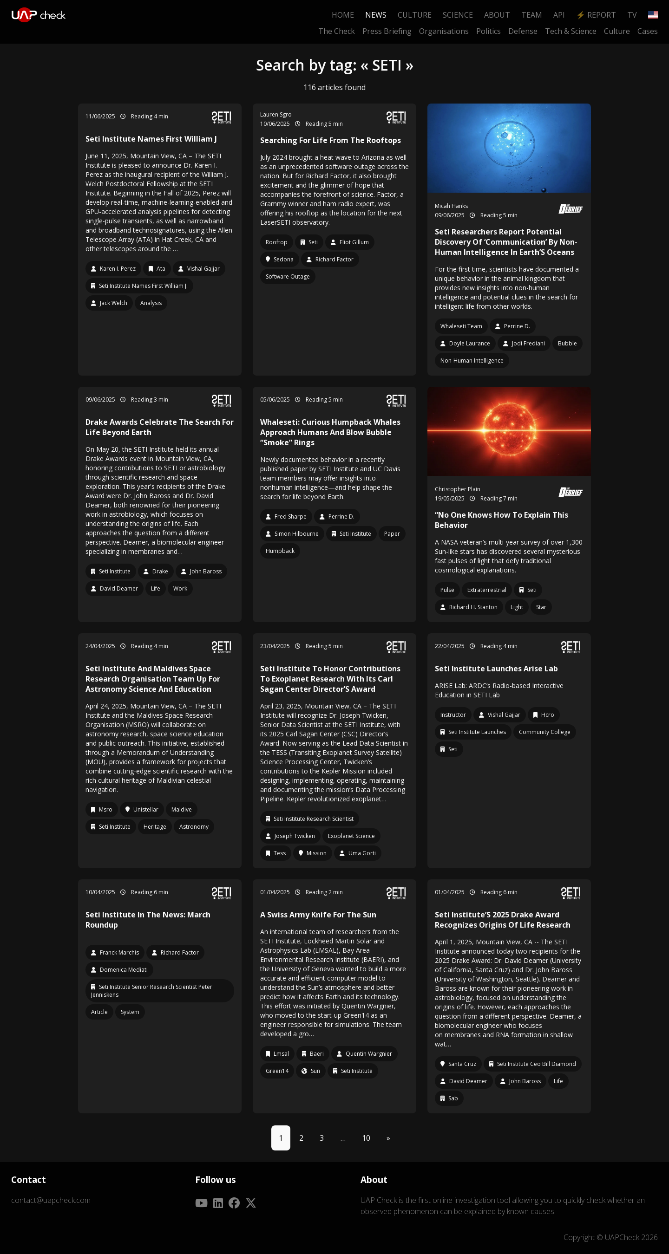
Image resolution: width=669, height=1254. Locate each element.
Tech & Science (571, 31)
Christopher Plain (457, 489)
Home (343, 15)
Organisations (444, 31)
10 (366, 1138)
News (376, 15)
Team (531, 15)
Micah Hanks (451, 206)
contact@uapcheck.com (51, 1200)
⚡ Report (596, 15)
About (497, 15)
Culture (415, 15)
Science (458, 15)
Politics (488, 31)
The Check (336, 31)
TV (632, 15)
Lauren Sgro (276, 114)
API (559, 15)
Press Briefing (387, 31)
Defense (523, 31)
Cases (647, 31)
